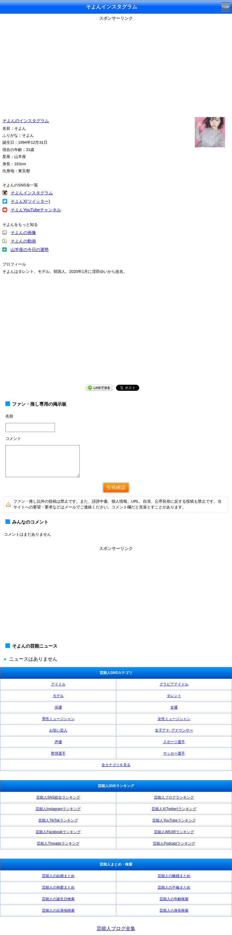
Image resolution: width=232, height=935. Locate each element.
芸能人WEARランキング (174, 832)
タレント (174, 696)
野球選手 (58, 753)
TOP (225, 7)
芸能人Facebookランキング (58, 832)
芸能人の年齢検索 (174, 899)
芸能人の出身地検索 (58, 910)
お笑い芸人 (58, 730)
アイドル (58, 684)
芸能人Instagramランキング (58, 809)
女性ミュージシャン (174, 719)
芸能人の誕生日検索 (58, 899)
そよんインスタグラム (32, 192)
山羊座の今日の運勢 (30, 249)
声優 (58, 742)
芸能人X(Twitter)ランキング (174, 809)
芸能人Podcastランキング (174, 843)
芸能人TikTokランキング (58, 820)
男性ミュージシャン (58, 719)
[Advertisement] (116, 65)
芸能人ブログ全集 (116, 928)
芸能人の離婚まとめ (174, 876)
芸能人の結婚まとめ (58, 876)
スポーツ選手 (174, 742)
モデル (58, 696)
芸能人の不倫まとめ (174, 887)
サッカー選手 (174, 753)
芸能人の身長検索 (174, 910)
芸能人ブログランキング (174, 797)
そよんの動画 (23, 241)
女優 (174, 707)
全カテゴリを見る (116, 765)
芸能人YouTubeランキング (173, 820)
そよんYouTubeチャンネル (36, 209)
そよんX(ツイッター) (30, 201)
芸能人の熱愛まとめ (58, 887)
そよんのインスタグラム (25, 120)
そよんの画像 (23, 232)
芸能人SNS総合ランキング (58, 797)
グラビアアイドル (174, 684)
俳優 (58, 707)
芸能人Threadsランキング (58, 843)
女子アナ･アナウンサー (174, 730)
